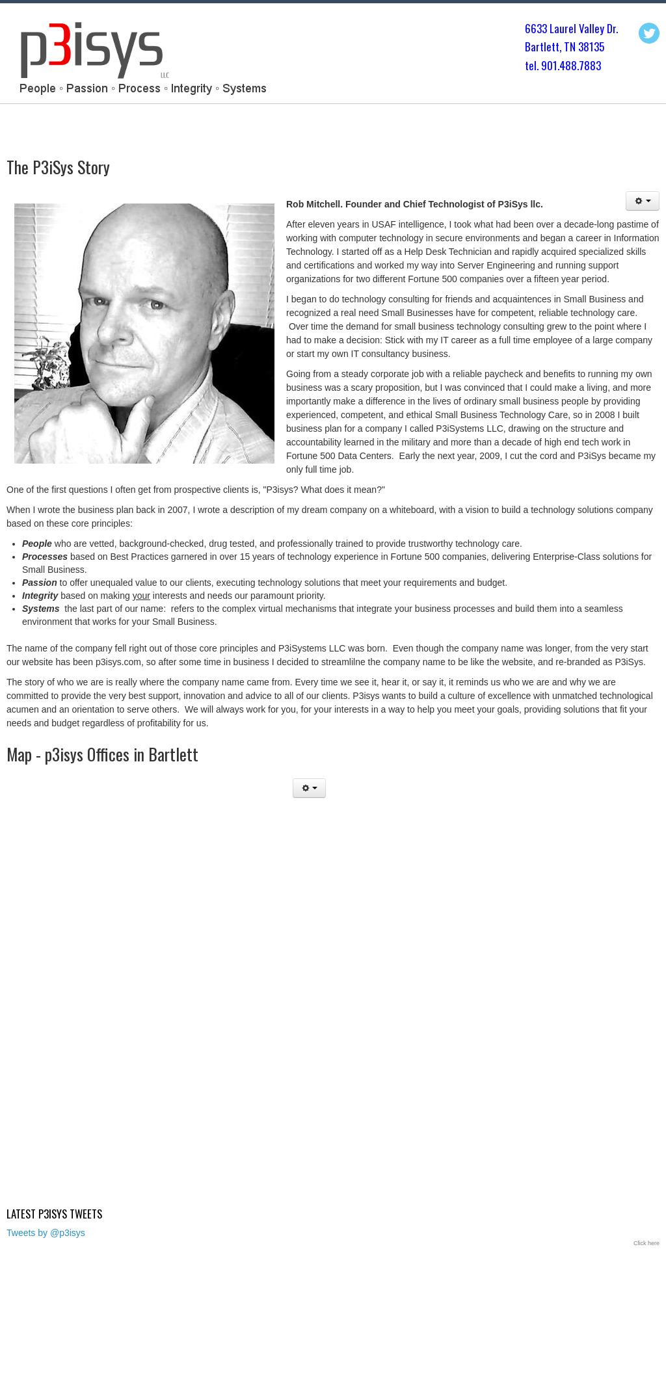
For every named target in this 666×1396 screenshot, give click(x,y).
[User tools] (642, 201)
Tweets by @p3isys (46, 1233)
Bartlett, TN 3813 (562, 46)
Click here (646, 1243)
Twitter (649, 33)
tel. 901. (542, 65)
